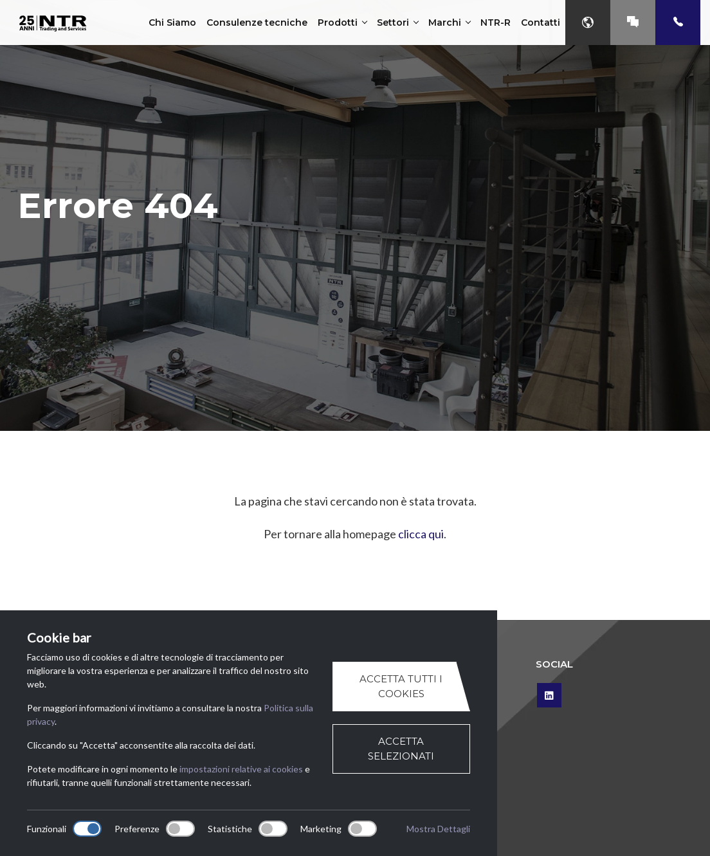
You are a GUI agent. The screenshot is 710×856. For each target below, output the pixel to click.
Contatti (540, 22)
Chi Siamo (172, 22)
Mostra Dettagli (438, 828)
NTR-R (495, 22)
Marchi (449, 22)
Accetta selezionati (401, 748)
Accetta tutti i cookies (401, 686)
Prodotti (342, 22)
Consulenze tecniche (256, 22)
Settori (397, 22)
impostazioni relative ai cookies (241, 768)
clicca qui (421, 534)
